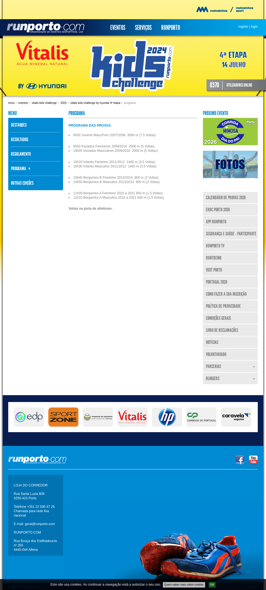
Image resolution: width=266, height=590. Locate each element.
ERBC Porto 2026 (218, 210)
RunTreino (213, 258)
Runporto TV (215, 246)
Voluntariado (216, 354)
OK (212, 584)
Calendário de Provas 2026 (226, 198)
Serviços (143, 28)
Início (11, 102)
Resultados (19, 139)
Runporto (170, 28)
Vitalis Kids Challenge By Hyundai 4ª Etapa (95, 102)
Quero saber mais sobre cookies (184, 584)
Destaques (19, 125)
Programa (18, 169)
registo (243, 26)
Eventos (117, 28)
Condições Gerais (218, 318)
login (254, 26)
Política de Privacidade (223, 306)
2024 (63, 102)
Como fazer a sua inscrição (226, 294)
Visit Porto (214, 270)
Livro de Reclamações (222, 330)
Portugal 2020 (216, 282)
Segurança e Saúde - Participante (231, 234)
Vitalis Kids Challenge (44, 102)
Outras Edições (22, 183)
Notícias (212, 342)
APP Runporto (216, 222)
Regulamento (21, 154)
